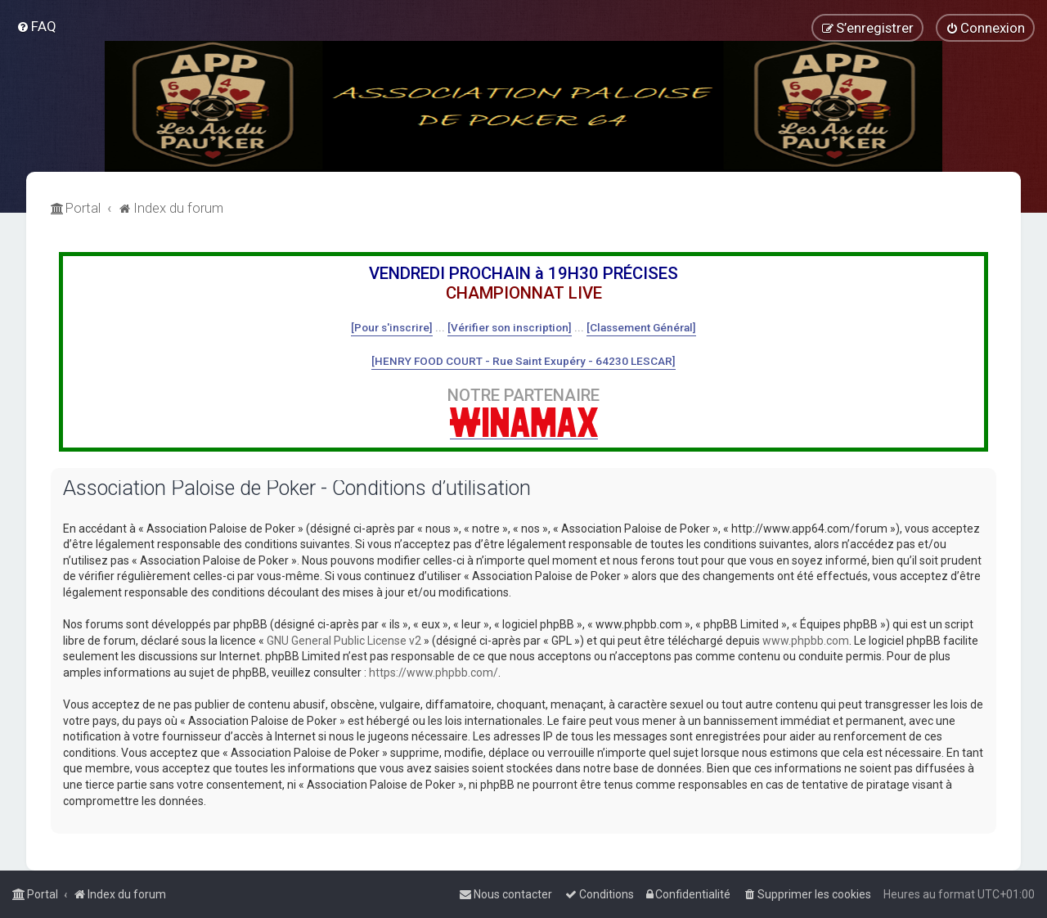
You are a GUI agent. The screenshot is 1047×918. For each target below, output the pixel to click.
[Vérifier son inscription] (509, 327)
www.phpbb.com (805, 640)
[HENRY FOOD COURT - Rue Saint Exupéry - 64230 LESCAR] (523, 360)
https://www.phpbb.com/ (433, 672)
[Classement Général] (641, 327)
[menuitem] (36, 26)
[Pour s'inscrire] (392, 327)
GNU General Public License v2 (344, 640)
